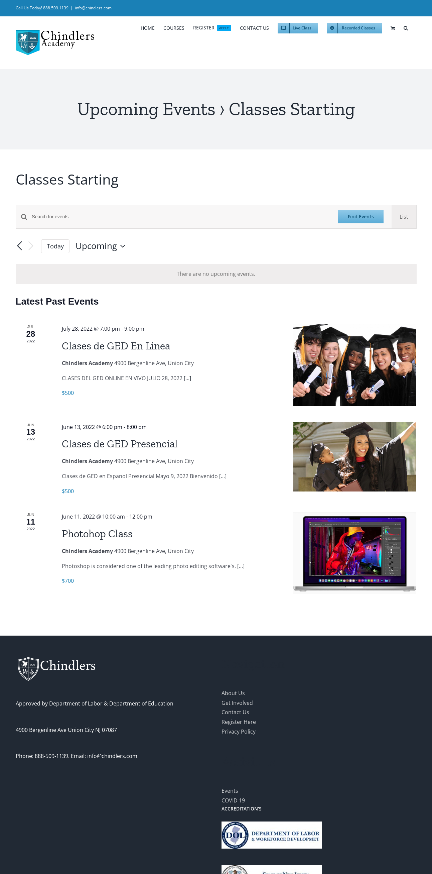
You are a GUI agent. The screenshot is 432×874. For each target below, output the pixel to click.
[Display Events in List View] (404, 216)
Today (55, 246)
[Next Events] (31, 246)
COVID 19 (233, 800)
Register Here (239, 722)
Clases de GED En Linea (116, 345)
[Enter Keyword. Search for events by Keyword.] (181, 216)
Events (230, 790)
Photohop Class (97, 533)
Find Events (361, 216)
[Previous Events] (20, 246)
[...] (187, 378)
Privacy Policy (239, 731)
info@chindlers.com (93, 8)
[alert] (216, 274)
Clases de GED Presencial (120, 443)
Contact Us (235, 712)
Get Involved (237, 702)
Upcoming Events (146, 109)
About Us (233, 693)
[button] (406, 26)
